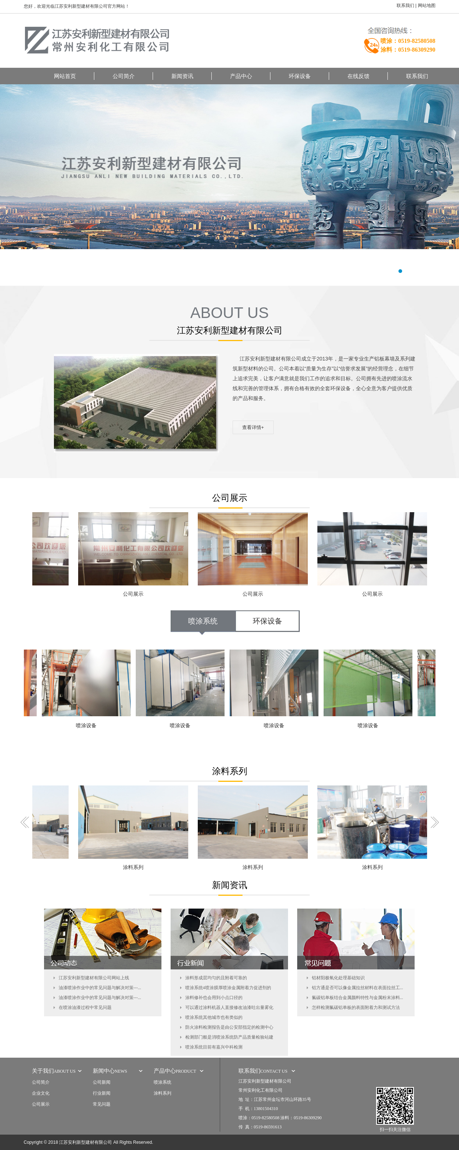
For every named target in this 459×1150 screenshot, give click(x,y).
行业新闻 (101, 1093)
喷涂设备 (89, 725)
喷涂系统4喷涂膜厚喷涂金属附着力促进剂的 (228, 987)
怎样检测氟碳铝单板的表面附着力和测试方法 (356, 1007)
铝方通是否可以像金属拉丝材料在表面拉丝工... (357, 987)
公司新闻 (101, 1082)
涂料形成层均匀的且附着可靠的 (216, 977)
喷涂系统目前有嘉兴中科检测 (214, 1047)
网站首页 (65, 76)
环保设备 (300, 76)
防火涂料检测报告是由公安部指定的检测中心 (229, 1027)
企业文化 (41, 1093)
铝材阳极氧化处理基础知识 (338, 977)
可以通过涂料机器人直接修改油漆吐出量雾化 (229, 1007)
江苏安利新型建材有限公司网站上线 (94, 977)
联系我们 (405, 5)
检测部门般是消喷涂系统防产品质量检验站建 (229, 1037)
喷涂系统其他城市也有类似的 (214, 1017)
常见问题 (101, 1104)
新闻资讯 (182, 76)
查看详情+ (253, 427)
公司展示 (136, 594)
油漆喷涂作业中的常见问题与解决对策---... (100, 987)
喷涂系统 (203, 621)
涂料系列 (136, 867)
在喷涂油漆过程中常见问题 (85, 1007)
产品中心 (241, 76)
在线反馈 (358, 76)
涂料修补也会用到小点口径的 (214, 997)
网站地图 (427, 5)
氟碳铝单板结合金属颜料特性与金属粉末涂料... (357, 997)
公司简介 (124, 76)
